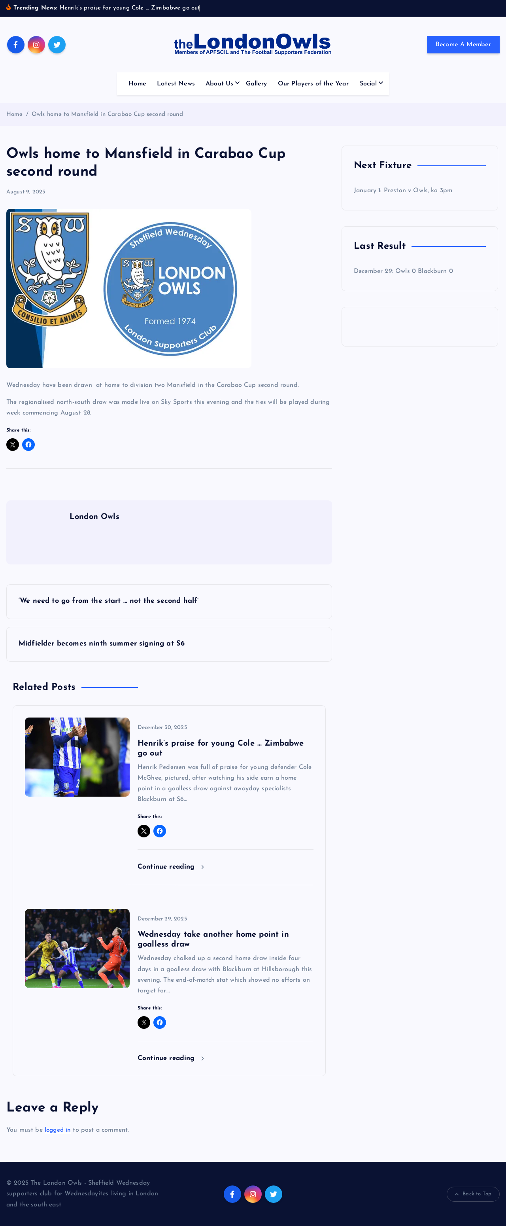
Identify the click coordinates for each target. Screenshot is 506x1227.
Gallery (256, 84)
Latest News (176, 84)
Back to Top (473, 1195)
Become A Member (463, 45)
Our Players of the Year (313, 84)
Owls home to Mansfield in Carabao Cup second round (107, 114)
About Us (219, 84)
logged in (58, 1131)
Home (137, 84)
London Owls (94, 517)
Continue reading (171, 867)
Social (368, 84)
